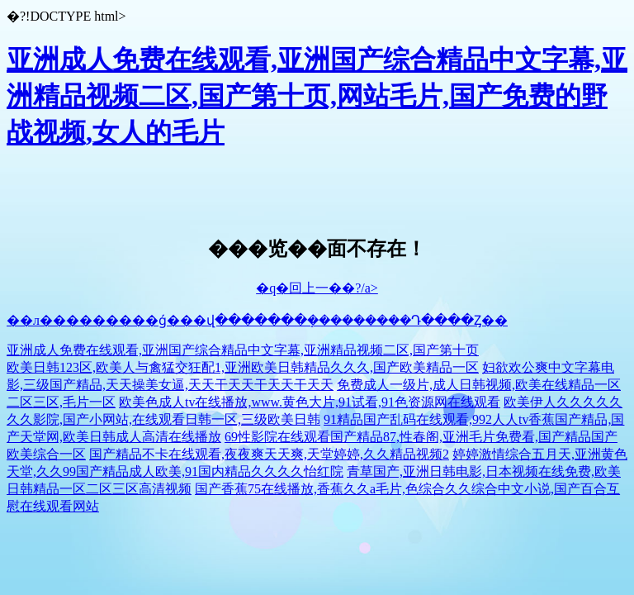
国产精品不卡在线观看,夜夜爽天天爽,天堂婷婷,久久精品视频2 (269, 454)
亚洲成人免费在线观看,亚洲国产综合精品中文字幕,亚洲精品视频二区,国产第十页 (243, 350)
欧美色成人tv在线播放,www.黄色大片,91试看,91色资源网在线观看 (309, 402)
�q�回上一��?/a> (317, 288)
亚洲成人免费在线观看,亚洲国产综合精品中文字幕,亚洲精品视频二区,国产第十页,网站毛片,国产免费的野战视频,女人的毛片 (317, 96)
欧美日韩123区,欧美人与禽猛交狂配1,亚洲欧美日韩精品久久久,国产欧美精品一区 (243, 367)
